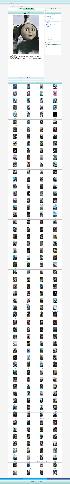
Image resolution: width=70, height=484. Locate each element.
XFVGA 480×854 (48, 16)
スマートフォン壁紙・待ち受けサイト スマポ (35, 481)
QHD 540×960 (47, 28)
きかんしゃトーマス (53, 8)
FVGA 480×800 (47, 20)
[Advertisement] (26, 69)
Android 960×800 (48, 22)
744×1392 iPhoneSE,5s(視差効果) (50, 24)
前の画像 (14, 80)
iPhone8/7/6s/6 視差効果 (49, 39)
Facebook (58, 478)
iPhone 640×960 (47, 35)
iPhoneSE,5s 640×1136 (49, 18)
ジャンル (15, 3)
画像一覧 (26, 80)
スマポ (10, 3)
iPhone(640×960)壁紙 (26, 12)
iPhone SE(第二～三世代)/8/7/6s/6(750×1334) (52, 14)
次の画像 (38, 80)
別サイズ (46, 10)
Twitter (35, 478)
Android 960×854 (48, 37)
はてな (12, 478)
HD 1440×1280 (47, 30)
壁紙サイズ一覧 (21, 3)
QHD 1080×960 (47, 26)
